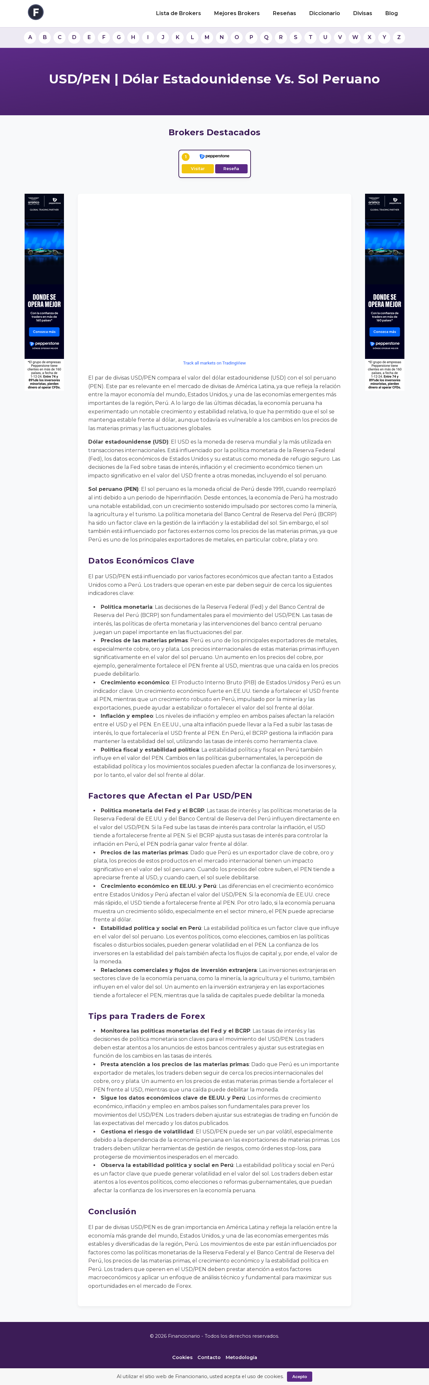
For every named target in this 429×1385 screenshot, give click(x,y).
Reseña (231, 168)
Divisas (362, 13)
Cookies (182, 1357)
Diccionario (324, 13)
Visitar (198, 168)
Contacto (209, 1357)
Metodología (241, 1357)
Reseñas (284, 13)
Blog (391, 13)
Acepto (299, 1376)
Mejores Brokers (237, 13)
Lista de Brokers (178, 13)
